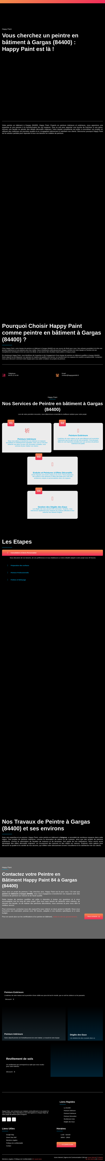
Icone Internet (92, 1155)
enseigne (100, 1156)
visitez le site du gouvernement (64, 918)
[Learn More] (26, 438)
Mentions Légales (7, 1156)
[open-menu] (102, 7)
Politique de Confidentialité (22, 1156)
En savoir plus (37, 1156)
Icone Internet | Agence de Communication (67, 1155)
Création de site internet (94, 1155)
